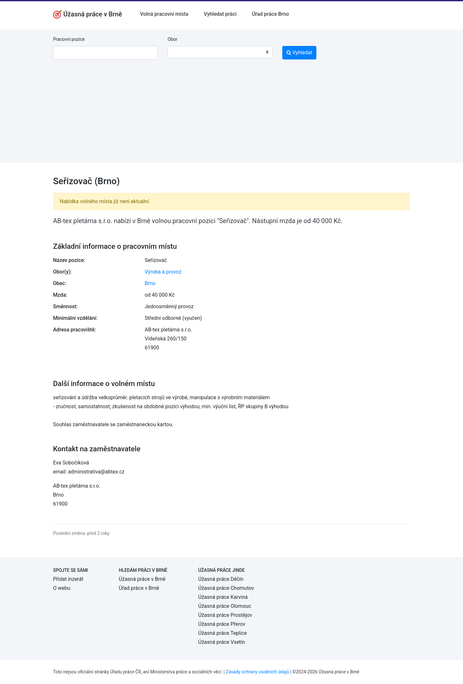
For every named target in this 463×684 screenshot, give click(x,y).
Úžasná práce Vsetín (221, 642)
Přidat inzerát (68, 579)
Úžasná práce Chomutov (226, 588)
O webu (61, 588)
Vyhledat (299, 53)
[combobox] (220, 52)
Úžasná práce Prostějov (225, 615)
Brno (150, 283)
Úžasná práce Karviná (223, 597)
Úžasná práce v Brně (142, 579)
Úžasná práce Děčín (221, 579)
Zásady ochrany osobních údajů (257, 671)
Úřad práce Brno (270, 14)
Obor (172, 39)
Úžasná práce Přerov (221, 624)
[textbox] (181, 52)
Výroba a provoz (163, 272)
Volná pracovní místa (164, 14)
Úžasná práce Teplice (222, 633)
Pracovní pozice (69, 39)
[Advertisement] (231, 118)
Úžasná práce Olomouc (224, 606)
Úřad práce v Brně (139, 588)
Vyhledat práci (220, 14)
